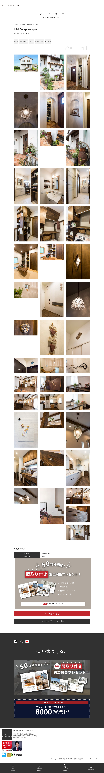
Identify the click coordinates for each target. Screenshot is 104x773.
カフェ (31, 41)
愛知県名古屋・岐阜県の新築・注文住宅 (71, 759)
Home (15, 24)
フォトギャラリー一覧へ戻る (52, 621)
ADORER (48, 41)
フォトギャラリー (23, 24)
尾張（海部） (23, 41)
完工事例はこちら (52, 614)
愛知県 (16, 41)
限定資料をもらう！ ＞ (53, 604)
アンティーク (39, 41)
